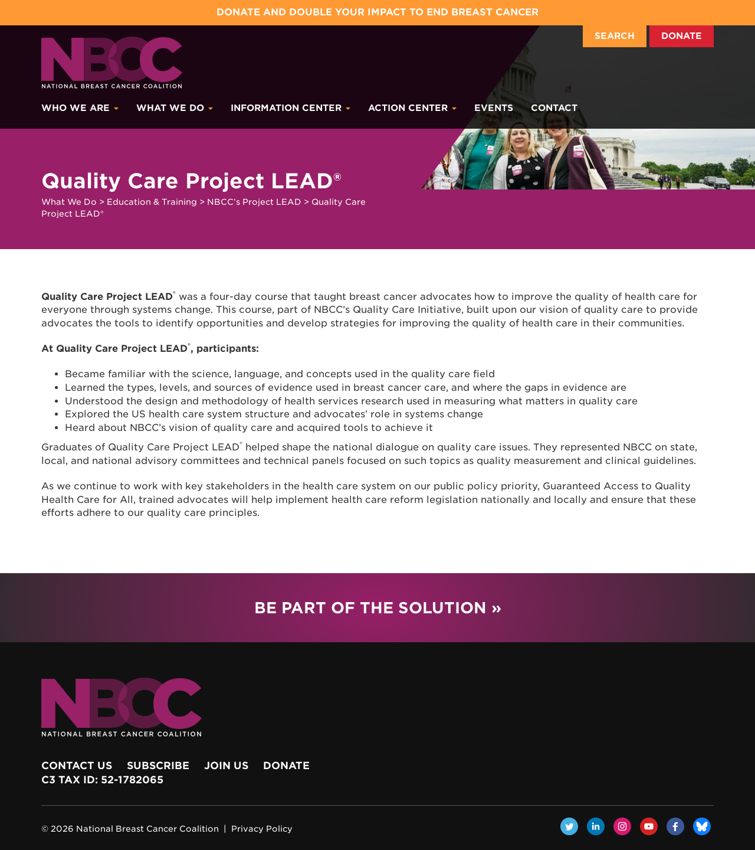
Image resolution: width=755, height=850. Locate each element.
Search (615, 36)
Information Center (290, 108)
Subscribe (158, 765)
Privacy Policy (262, 828)
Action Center (412, 108)
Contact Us (76, 765)
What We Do (174, 108)
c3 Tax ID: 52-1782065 (102, 780)
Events (493, 108)
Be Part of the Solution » (377, 608)
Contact (554, 108)
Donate (681, 36)
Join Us (226, 765)
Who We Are (80, 108)
